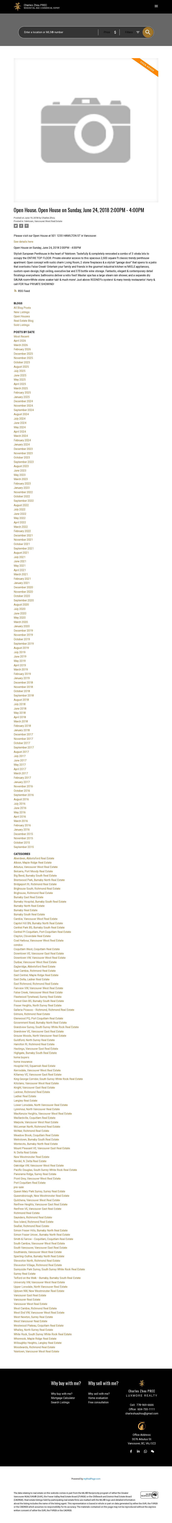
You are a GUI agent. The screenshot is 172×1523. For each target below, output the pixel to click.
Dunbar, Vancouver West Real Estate (35, 962)
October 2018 (22, 691)
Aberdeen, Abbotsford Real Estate (34, 858)
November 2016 (23, 786)
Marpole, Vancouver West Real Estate (36, 1122)
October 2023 (22, 457)
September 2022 (24, 500)
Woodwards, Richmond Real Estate (34, 1347)
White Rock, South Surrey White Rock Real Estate (43, 1334)
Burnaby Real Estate (25, 910)
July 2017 (19, 756)
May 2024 (20, 427)
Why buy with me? (61, 1393)
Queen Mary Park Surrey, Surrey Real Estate (39, 1191)
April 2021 (20, 570)
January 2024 (22, 444)
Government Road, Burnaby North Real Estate (40, 1022)
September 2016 (24, 795)
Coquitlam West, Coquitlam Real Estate (37, 949)
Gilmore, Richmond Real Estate (32, 1014)
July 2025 (19, 371)
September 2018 (24, 695)
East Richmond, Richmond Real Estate (36, 983)
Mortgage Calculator (63, 1398)
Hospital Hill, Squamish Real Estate (34, 1066)
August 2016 (21, 799)
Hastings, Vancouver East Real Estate (36, 1048)
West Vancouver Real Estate (30, 1321)
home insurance (23, 1061)
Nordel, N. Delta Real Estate (30, 1161)
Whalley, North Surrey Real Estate (33, 1329)
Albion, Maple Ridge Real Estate (33, 862)
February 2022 (22, 531)
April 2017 (20, 769)
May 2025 (20, 379)
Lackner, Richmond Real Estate (32, 1092)
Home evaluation (98, 1398)
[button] (131, 1451)
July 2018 (19, 704)
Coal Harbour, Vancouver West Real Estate (39, 940)
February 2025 (22, 392)
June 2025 (20, 375)
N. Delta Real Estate (25, 1152)
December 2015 (23, 834)
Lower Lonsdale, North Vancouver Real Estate (41, 1105)
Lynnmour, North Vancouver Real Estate (37, 1109)
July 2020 (19, 609)
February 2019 (22, 674)
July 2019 (19, 652)
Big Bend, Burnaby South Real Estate (35, 875)
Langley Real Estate (25, 1100)
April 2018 (20, 717)
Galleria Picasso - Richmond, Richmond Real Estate (44, 1009)
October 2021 (22, 544)
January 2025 (22, 397)
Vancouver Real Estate (27, 1299)
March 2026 (21, 345)
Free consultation (98, 1402)
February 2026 (22, 349)
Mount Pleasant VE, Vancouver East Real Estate (42, 1148)
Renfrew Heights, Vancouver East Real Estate (40, 1204)
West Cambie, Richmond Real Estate (35, 1308)
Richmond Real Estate (27, 1213)
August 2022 (21, 505)
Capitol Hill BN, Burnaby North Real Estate (38, 923)
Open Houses (22, 316)
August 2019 (21, 648)
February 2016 (22, 825)
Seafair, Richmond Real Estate (31, 1226)
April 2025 (20, 384)
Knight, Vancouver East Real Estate (34, 1087)
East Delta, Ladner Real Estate (31, 979)
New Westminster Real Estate (31, 1157)
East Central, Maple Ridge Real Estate (36, 975)
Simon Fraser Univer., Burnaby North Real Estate (42, 1234)
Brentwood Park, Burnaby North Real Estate (39, 880)
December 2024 (23, 401)
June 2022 (20, 513)
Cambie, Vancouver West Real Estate (35, 918)
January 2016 (22, 829)
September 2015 (24, 847)
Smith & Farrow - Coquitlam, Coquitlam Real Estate (43, 1239)
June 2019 (20, 656)
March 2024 (21, 436)
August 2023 (21, 466)
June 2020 (20, 613)
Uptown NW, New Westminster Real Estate (39, 1291)
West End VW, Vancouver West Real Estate (39, 1312)
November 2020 (23, 591)
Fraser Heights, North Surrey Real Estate (38, 1005)
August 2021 (21, 552)
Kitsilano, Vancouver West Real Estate (36, 1083)
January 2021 (22, 583)
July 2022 (19, 509)
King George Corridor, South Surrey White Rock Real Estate (48, 1079)
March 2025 (21, 388)
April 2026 (20, 340)
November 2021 (23, 539)
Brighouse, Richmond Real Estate (33, 893)
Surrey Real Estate (25, 1273)
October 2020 (22, 596)
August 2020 (21, 604)
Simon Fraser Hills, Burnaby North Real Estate (41, 1230)
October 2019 (22, 639)
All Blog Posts (22, 307)
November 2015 (23, 838)
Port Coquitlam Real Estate (30, 1182)
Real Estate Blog (23, 320)
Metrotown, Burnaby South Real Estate (36, 1139)
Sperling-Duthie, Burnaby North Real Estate (39, 1256)
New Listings (21, 312)
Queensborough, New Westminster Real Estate (41, 1195)
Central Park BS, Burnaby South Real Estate (39, 927)
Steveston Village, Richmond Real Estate (38, 1265)
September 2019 (24, 643)
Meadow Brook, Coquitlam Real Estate (36, 1135)
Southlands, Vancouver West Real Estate (38, 1252)
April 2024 (20, 431)
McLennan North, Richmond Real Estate (37, 1126)
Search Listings (60, 1402)
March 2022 (21, 526)
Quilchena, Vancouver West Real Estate (37, 1200)
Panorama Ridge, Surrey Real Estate (35, 1174)
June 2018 (20, 708)
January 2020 (22, 626)
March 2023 (21, 479)
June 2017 (20, 760)
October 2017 (22, 743)
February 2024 (22, 440)
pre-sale (19, 1187)
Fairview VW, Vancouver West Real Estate (38, 988)
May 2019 (20, 661)
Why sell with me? (99, 1393)
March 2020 (21, 622)
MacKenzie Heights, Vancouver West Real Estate (43, 1113)
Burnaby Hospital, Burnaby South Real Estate (40, 901)
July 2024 (19, 418)
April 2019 (20, 665)
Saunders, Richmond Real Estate (33, 1217)
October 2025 (22, 362)
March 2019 (21, 669)
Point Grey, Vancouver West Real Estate (37, 1178)
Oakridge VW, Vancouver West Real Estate (39, 1165)
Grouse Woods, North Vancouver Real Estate (40, 1035)
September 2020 (24, 600)
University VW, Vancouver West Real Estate (39, 1282)
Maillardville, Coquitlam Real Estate (34, 1117)
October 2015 (22, 842)
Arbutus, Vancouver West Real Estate (36, 867)
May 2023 (20, 475)
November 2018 (23, 687)
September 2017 (24, 747)
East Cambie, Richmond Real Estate (35, 970)
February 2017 (22, 777)
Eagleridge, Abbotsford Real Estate (34, 966)
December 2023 (23, 449)
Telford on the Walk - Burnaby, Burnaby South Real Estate (47, 1278)
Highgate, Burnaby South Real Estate (35, 1053)
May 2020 (20, 617)
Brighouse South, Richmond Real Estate (37, 888)
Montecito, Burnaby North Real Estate (36, 1144)
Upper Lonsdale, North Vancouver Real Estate (40, 1286)
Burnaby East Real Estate (28, 897)
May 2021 (20, 565)
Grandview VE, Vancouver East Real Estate (39, 1031)
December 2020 (23, 587)
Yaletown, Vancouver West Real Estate (43, 221)
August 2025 (21, 366)
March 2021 (21, 574)
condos (18, 945)
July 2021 (19, 557)
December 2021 (23, 535)
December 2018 (23, 682)
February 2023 (22, 483)
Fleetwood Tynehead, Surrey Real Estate (38, 996)
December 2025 (23, 353)
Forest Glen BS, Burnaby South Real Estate (39, 1001)
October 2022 (22, 496)
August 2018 (21, 699)
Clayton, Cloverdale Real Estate (32, 936)
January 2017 (22, 782)
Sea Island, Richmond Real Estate (33, 1221)
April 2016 (20, 816)
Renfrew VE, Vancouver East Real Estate (37, 1208)
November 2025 (23, 358)
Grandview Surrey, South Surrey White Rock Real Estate (46, 1027)
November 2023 (23, 453)
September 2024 (24, 410)
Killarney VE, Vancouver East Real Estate (38, 1074)
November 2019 (23, 634)
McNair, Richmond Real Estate (31, 1130)
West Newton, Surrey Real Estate (33, 1317)
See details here (23, 241)
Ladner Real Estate (25, 1096)
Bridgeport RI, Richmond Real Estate (35, 884)
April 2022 (20, 522)
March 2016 (21, 821)
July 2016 (19, 803)
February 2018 (22, 725)
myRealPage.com (92, 1479)
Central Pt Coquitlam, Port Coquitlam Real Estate (42, 932)
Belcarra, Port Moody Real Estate (33, 871)
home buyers (21, 1057)
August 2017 (21, 751)
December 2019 (23, 630)
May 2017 (20, 764)
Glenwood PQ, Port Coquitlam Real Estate (38, 1018)
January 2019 (22, 678)
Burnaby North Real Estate (29, 905)
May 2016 (20, 812)
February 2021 (22, 578)
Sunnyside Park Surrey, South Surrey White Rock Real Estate (49, 1269)
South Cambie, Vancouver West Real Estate (39, 1243)
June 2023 (20, 470)
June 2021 (20, 561)
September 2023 (24, 462)
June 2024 (20, 422)
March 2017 (21, 773)
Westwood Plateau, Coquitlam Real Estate (39, 1325)
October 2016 (22, 790)
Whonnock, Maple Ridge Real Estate (35, 1338)
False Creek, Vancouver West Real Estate (38, 992)
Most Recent (21, 336)
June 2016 (20, 808)
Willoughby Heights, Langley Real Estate (38, 1342)
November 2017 (23, 738)
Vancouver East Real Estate (30, 1295)
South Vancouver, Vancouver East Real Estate (40, 1247)
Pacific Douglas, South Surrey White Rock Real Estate (45, 1170)
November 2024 (23, 405)
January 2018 (22, 730)
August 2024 (21, 414)
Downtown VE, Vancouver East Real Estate (39, 953)
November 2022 (23, 492)
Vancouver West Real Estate (30, 1304)
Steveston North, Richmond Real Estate (37, 1260)
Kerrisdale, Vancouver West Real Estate (37, 1070)
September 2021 (24, 548)
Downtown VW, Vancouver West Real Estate (40, 957)
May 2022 (20, 518)
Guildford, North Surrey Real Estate (34, 1040)
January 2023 (22, 487)
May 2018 (20, 712)
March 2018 (21, 721)
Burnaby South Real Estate (29, 914)
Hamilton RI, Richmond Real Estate (34, 1044)
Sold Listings (21, 325)
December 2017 (23, 734)
